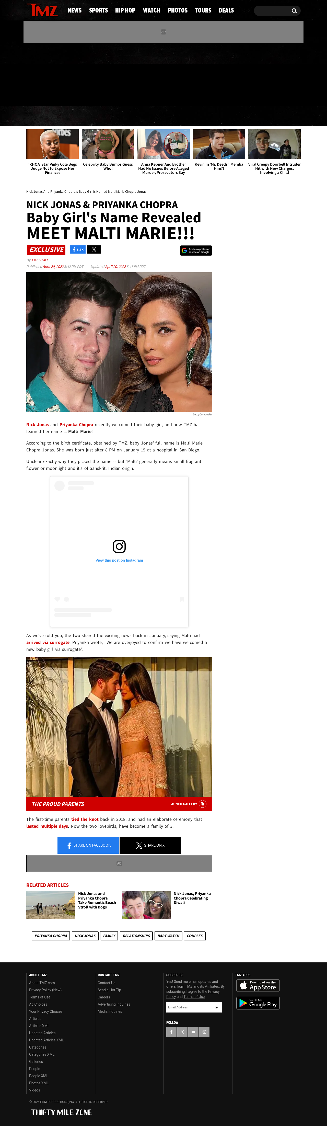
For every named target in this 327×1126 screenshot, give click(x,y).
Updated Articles (42, 1033)
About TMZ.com (42, 983)
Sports (77, 116)
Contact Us (106, 983)
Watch (161, 116)
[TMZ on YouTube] (193, 1032)
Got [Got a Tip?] (42, 95)
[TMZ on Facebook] (30, 73)
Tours (243, 116)
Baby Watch (168, 935)
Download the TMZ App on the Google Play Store (258, 1003)
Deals (279, 116)
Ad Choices (38, 1004)
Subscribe (217, 1007)
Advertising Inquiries (114, 1004)
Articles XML (39, 1026)
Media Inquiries (110, 1011)
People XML (38, 1076)
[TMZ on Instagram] (56, 73)
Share (88, 846)
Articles (35, 1019)
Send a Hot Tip (109, 990)
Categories (37, 1047)
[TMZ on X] (38, 73)
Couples (194, 935)
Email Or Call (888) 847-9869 (85, 95)
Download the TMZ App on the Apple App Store (258, 985)
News (38, 116)
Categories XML (41, 1054)
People (34, 1069)
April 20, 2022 (53, 266)
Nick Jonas (85, 935)
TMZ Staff (39, 259)
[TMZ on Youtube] (47, 73)
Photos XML (39, 1083)
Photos (202, 116)
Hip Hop (119, 116)
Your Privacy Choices (46, 1011)
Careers (104, 997)
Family (109, 935)
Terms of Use (39, 997)
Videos (34, 1090)
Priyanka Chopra (50, 935)
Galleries (36, 1062)
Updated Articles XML (46, 1040)
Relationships (136, 935)
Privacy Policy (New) (45, 990)
